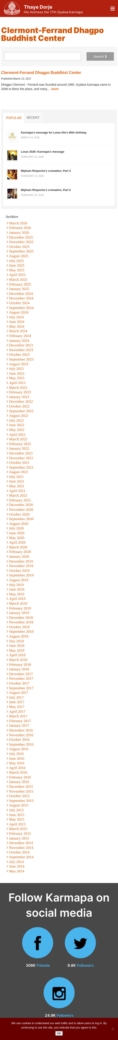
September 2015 (21, 801)
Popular (13, 117)
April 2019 (17, 599)
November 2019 (21, 566)
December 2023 (21, 345)
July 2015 (16, 810)
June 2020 (17, 533)
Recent (33, 117)
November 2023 (21, 350)
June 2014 (17, 866)
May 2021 (17, 486)
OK (59, 1033)
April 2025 (17, 275)
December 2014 (21, 843)
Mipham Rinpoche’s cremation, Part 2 (46, 190)
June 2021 (17, 481)
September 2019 (21, 575)
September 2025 (21, 251)
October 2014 (19, 852)
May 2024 (17, 326)
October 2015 (19, 796)
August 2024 (18, 312)
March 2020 (18, 547)
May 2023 (17, 378)
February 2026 (20, 228)
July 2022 (16, 420)
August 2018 (18, 636)
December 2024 (21, 294)
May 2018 (17, 650)
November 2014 (21, 848)
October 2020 (19, 514)
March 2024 (18, 331)
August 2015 (18, 805)
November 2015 (21, 791)
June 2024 (17, 322)
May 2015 (17, 819)
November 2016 (21, 735)
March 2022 (18, 439)
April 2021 (17, 491)
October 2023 (19, 354)
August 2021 (18, 472)
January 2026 (19, 232)
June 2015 (17, 815)
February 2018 (20, 665)
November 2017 (21, 678)
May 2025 (17, 270)
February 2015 (20, 833)
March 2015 (18, 829)
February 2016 (20, 777)
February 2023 (20, 392)
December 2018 (21, 618)
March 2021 (18, 495)
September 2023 (21, 359)
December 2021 (21, 453)
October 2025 (19, 247)
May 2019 (17, 594)
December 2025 (21, 237)
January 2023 (19, 397)
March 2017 (18, 716)
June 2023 (17, 373)
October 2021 (19, 463)
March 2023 (18, 388)
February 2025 (20, 284)
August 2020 (18, 524)
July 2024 (16, 317)
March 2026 (18, 223)
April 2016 (17, 768)
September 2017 (21, 688)
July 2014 (16, 862)
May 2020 (17, 538)
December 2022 (21, 401)
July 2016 (16, 754)
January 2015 (19, 838)
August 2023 (18, 364)
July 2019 (16, 585)
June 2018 (17, 646)
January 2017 (19, 725)
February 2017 (20, 721)
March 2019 (18, 603)
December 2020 (21, 505)
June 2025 (17, 265)
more (55, 89)
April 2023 (17, 383)
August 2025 (18, 256)
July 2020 (16, 528)
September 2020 (21, 519)
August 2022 (18, 416)
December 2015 (21, 787)
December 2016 (21, 730)
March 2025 (18, 279)
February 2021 (20, 500)
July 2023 (16, 369)
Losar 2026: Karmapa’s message (42, 151)
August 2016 (18, 749)
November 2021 (21, 458)
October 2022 (19, 406)
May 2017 (17, 707)
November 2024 (21, 298)
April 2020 (17, 542)
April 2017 (17, 711)
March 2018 (18, 660)
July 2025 (16, 261)
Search (100, 56)
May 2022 (17, 430)
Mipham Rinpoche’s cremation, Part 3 (46, 170)
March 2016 (18, 772)
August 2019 (18, 580)
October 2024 (19, 303)
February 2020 (20, 552)
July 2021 (16, 477)
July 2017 (16, 697)
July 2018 (16, 641)
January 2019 (19, 613)
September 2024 (21, 308)
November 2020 (21, 509)
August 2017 (18, 693)
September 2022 (21, 411)
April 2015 (17, 824)
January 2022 (19, 448)
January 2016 (19, 782)
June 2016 (17, 758)
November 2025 (21, 242)
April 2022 (17, 434)
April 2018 (17, 655)
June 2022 (17, 425)
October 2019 (19, 571)
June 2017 (17, 702)
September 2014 (21, 857)
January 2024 (19, 341)
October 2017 (19, 683)
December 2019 (21, 561)
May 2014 (17, 871)
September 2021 (21, 467)
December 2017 (21, 674)
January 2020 (19, 556)
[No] (112, 1029)
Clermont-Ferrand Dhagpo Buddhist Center (41, 72)
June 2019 (17, 589)
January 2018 (19, 669)
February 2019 (20, 608)
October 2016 (19, 740)
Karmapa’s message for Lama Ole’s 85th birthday (54, 132)
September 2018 (21, 631)
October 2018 (19, 627)
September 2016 (21, 744)
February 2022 (20, 444)
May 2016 (17, 763)
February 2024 (20, 336)
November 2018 (21, 622)
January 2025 (19, 289)
